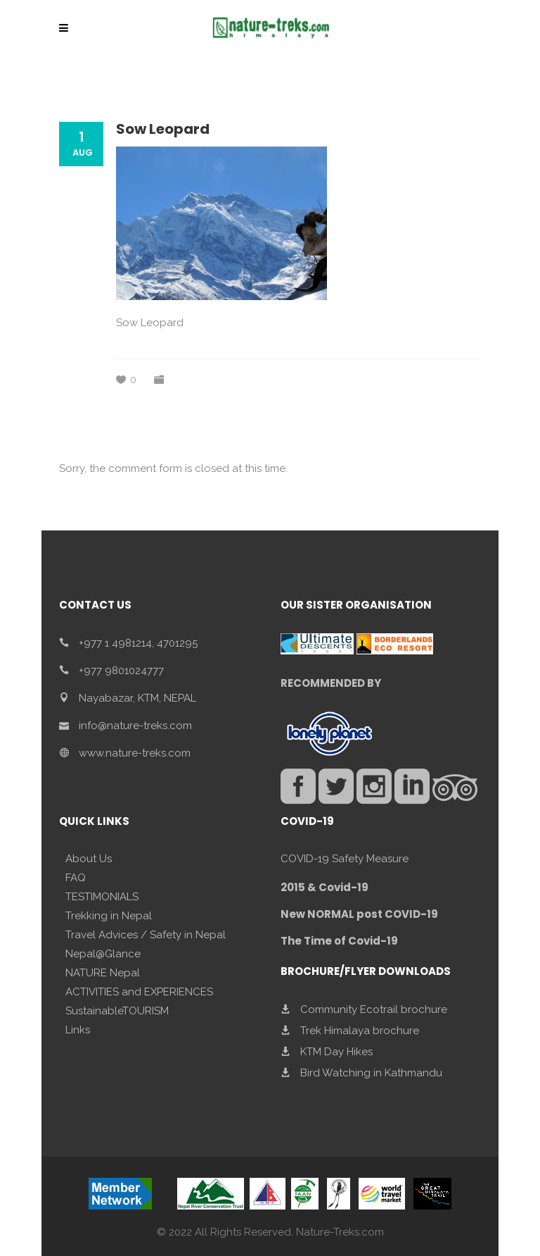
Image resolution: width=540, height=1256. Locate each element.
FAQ (75, 877)
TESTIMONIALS (102, 896)
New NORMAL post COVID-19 (359, 914)
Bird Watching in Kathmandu (371, 1073)
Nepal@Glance (103, 953)
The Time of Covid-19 (339, 940)
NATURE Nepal (102, 972)
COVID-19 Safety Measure (345, 858)
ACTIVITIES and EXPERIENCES (139, 991)
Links (77, 1030)
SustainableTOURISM (117, 1011)
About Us (88, 858)
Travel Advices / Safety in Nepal (145, 934)
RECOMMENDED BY (331, 683)
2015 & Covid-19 (324, 887)
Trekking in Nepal (108, 915)
